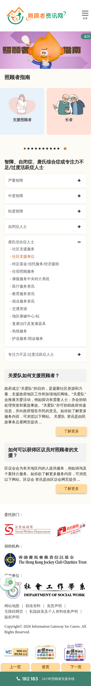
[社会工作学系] (45, 590)
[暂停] (65, 148)
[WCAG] (16, 652)
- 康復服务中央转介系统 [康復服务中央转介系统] (29, 279)
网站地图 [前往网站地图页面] (11, 606)
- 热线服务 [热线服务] (18, 331)
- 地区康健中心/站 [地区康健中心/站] (24, 316)
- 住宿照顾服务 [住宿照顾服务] (22, 271)
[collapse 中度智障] (79, 196)
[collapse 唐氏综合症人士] (79, 242)
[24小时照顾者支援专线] (45, 679)
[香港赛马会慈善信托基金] (45, 559)
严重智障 (15, 180)
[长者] (69, 111)
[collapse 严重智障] (79, 181)
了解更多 (71, 431)
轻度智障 (15, 211)
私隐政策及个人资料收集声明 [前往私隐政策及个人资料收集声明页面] (53, 611)
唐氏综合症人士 (21, 242)
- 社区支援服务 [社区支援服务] (22, 249)
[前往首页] (36, 16)
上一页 (15, 667)
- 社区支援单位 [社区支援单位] (22, 256)
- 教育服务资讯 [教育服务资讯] (22, 294)
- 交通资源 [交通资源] (18, 309)
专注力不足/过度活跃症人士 (31, 354)
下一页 (75, 667)
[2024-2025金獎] (45, 652)
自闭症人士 (17, 227)
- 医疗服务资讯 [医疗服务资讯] (22, 286)
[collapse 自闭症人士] (79, 227)
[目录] (85, 13)
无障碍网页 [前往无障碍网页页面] (13, 611)
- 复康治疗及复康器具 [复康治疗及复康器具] (28, 324)
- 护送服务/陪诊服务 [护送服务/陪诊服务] (26, 339)
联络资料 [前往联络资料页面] (33, 606)
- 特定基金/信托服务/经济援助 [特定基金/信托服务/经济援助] (34, 264)
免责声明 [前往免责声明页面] (54, 606)
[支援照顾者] (22, 111)
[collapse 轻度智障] (79, 212)
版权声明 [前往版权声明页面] (11, 617)
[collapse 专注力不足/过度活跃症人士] (79, 355)
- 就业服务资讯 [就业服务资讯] (22, 301)
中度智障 (15, 196)
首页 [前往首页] (45, 667)
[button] (25, 149)
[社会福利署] (27, 529)
